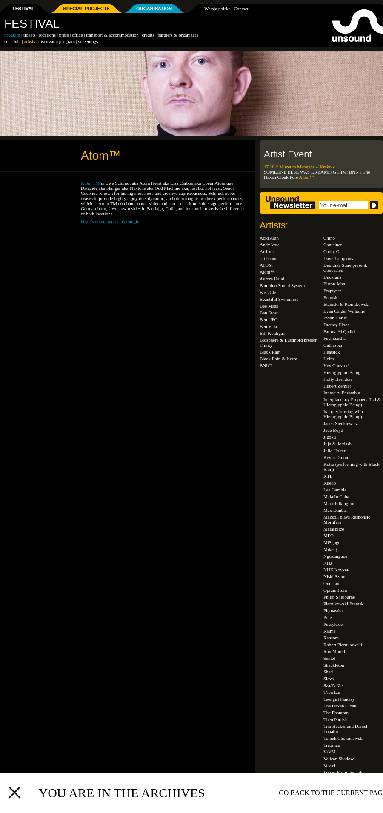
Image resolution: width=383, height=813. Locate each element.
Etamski (331, 297)
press (64, 34)
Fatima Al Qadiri (339, 331)
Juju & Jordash (337, 443)
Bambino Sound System (282, 285)
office (77, 34)
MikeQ (330, 549)
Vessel (329, 765)
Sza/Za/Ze (333, 685)
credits (148, 34)
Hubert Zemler (337, 385)
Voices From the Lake (344, 772)
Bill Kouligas (272, 333)
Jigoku (329, 436)
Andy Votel (270, 244)
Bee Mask (269, 305)
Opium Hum (335, 590)
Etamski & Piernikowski (346, 304)
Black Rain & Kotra (278, 358)
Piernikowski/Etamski (344, 603)
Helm (328, 358)
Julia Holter (334, 450)
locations (47, 34)
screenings (88, 41)
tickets (29, 34)
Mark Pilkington (338, 503)
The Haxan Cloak (340, 705)
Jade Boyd (333, 430)
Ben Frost (269, 312)
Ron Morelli (334, 651)
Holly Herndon (337, 379)
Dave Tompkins (338, 258)
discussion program (56, 41)
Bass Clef (268, 292)
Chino (329, 237)
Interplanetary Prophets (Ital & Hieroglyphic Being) (352, 402)
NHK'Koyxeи (336, 569)
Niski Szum (334, 576)
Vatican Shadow (338, 758)
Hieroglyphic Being (341, 372)
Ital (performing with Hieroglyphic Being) (343, 414)
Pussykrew (333, 624)
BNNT (355, 171)
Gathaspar (333, 345)
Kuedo (329, 482)
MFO (328, 535)
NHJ (327, 562)
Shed (328, 671)
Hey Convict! (336, 365)
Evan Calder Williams (344, 311)
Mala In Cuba (336, 496)
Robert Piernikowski (342, 644)
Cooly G (331, 251)
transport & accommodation (112, 34)
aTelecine (268, 258)
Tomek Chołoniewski (343, 738)
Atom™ (306, 177)
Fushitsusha (334, 338)
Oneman (331, 583)
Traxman (331, 744)
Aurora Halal (272, 278)
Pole (293, 177)
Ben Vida (268, 326)
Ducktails (332, 277)
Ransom (331, 637)
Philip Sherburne (339, 596)
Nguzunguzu (335, 556)
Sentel (329, 658)
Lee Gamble (334, 489)
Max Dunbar (335, 510)
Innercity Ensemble (341, 392)
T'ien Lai (331, 692)
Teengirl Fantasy (338, 699)
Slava (328, 678)
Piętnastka (333, 610)
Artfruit (267, 251)
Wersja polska (217, 8)
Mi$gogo (331, 542)
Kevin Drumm (337, 457)
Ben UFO (268, 319)
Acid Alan (269, 237)
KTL (327, 476)
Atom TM (90, 182)
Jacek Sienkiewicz (340, 423)
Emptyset (332, 290)
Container (332, 244)
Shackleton (333, 665)
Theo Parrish (335, 719)
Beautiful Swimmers (279, 299)
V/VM (329, 751)
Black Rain (270, 351)
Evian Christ (335, 317)
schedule (12, 41)
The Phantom (336, 712)
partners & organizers (177, 34)
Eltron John (334, 283)
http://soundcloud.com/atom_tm (111, 221)
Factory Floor (336, 324)
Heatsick (331, 351)
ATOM (266, 265)
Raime (329, 630)
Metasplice (333, 528)
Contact (241, 8)
